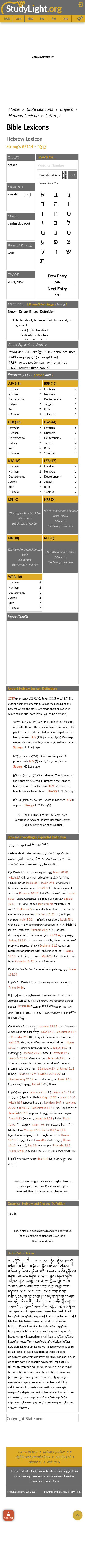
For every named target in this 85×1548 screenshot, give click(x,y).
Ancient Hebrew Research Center (50, 819)
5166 (12, 368)
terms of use (27, 1451)
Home (13, 109)
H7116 (28, 766)
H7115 (39, 805)
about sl (35, 1461)
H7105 (62, 791)
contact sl (63, 1456)
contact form (51, 1481)
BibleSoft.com (61, 1191)
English (66, 109)
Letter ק (52, 115)
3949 (12, 357)
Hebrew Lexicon (23, 115)
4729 (12, 362)
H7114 (28, 747)
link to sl (53, 1461)
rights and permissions (32, 1456)
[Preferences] (80, 18)
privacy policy (54, 1451)
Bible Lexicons (39, 109)
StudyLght (26, 8)
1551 (25, 352)
